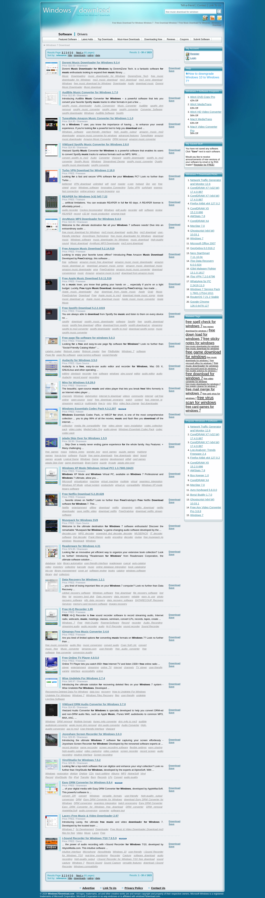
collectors (64, 574)
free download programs (109, 399)
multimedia (91, 403)
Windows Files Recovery (99, 695)
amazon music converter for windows (96, 135)
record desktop (70, 747)
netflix (115, 507)
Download (175, 68)
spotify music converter (86, 109)
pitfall (128, 459)
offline (98, 325)
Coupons (184, 39)
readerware (115, 563)
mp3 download (128, 79)
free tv (101, 403)
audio (159, 373)
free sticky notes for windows (203, 341)
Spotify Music (81, 161)
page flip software (66, 355)
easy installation (133, 425)
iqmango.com (89, 648)
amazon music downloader (77, 269)
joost (89, 399)
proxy (73, 187)
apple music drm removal (83, 725)
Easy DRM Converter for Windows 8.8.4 (87, 782)
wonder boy (93, 451)
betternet (67, 184)
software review (98, 570)
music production (100, 213)
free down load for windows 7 (200, 334)
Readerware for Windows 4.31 (81, 546)
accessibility (88, 671)
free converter (63, 652)
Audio (131, 83)
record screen (148, 751)
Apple (142, 291)
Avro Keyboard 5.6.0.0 (203, 489)
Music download (92, 87)
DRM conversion (83, 803)
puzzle (103, 462)
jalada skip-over (126, 462)
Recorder (115, 855)
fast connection (70, 191)
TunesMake (146, 135)
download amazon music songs (105, 265)
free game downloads (100, 455)
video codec (75, 429)
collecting (70, 567)
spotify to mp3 (119, 328)
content (139, 399)
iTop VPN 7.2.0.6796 (202, 276)
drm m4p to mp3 (127, 721)
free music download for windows (202, 348)
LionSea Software (55, 699)
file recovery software (145, 592)
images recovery (118, 604)
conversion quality (83, 652)
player (65, 667)
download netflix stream (149, 511)
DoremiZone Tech (138, 76)
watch (129, 399)
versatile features (132, 862)
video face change (129, 403)
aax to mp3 (73, 728)
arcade (58, 459)
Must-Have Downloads (128, 39)
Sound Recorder (150, 626)
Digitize (83, 773)
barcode (81, 567)
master (121, 184)
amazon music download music (144, 265)
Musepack (78, 540)
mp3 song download (150, 79)
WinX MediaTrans (201, 104)
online (99, 671)
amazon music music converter (133, 269)
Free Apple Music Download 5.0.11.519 (87, 278)
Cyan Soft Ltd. (129, 645)
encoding (117, 537)
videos (126, 396)
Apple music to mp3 (109, 295)
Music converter (70, 648)
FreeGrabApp (107, 269)
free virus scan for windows (201, 400)
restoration (62, 773)
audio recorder (70, 210)
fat (69, 596)
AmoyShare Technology (95, 236)
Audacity (67, 377)
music (80, 273)
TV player (141, 667)
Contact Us (158, 888)
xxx (118, 191)
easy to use (148, 596)
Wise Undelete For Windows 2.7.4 (83, 678)
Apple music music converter (138, 299)
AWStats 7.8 (197, 216)
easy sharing (155, 747)
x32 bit (85, 213)
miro (109, 403)
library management (65, 570)
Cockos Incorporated (91, 210)
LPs (110, 777)
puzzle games (127, 451)
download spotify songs (141, 328)
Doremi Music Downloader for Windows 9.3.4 (91, 62)
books (111, 570)
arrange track (118, 213)
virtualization (81, 481)
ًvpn (148, 184)
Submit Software (201, 39)
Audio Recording (152, 622)
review (158, 210)
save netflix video (87, 511)
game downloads (74, 462)
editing (65, 373)
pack (64, 429)
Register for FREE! (204, 164)
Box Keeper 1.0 (199, 475)
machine (94, 481)
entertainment (79, 507)
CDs (91, 773)
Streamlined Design (114, 161)
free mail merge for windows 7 (200, 391)
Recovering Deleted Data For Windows (66, 691)
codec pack (68, 433)
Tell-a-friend (188, 5)
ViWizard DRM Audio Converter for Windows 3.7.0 (94, 704)
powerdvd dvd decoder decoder (114, 533)
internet (149, 396)
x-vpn (131, 184)
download (157, 269)
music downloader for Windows (106, 76)
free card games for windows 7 (200, 408)
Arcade (112, 462)
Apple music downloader (77, 291)
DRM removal (119, 139)
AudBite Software (105, 113)
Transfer (84, 777)
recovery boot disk (83, 596)
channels (67, 396)
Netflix (65, 507)
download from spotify (115, 325)
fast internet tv (153, 399)
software (149, 210)
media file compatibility (87, 425)
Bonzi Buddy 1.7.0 (201, 494)
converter (104, 810)
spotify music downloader (77, 105)
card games (139, 459)
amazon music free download (96, 262)
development (117, 459)
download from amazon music (137, 273)
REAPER (67, 213)
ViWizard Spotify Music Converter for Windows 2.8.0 (95, 144)
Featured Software (68, 39)
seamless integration (150, 481)
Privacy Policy (134, 888)
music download (140, 239)
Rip (70, 777)
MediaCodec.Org (93, 429)
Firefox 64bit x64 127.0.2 (205, 203)
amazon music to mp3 (108, 273)
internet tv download (110, 396)
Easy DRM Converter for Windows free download (92, 806)
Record (125, 622)
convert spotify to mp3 (75, 157)
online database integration (111, 567)
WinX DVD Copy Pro (202, 96)
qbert (135, 455)
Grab (150, 291)
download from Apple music (119, 291)
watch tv (78, 403)
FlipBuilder (114, 351)
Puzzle (82, 455)
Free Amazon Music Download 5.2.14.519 (88, 248)
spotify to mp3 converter (75, 328)
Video (79, 833)
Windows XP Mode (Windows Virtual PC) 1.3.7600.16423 (98, 468)
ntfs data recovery (94, 600)
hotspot (140, 184)
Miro (115, 403)
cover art (83, 570)
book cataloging (137, 567)
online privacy (87, 191)
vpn (154, 184)
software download (144, 855)
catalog (120, 570)
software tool (118, 810)
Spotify (120, 113)
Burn (93, 777)
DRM (78, 799)
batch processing (127, 803)
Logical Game (71, 459)
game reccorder (89, 747)
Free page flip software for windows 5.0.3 (88, 337)
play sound (127, 373)
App (96, 291)
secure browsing (105, 191)
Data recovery (104, 596)
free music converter (56, 645)
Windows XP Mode (72, 485)
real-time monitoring (96, 855)
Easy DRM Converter (150, 803)
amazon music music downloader (134, 262)
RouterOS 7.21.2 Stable (204, 296)
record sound (80, 377)
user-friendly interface (98, 131)
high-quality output (72, 751)
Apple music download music (103, 299)
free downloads (122, 455)
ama (95, 269)
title (70, 55)
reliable (135, 596)
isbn (59, 563)
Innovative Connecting (113, 187)
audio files (132, 232)
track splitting (102, 773)
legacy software (70, 488)
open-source (78, 399)
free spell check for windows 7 (201, 324)
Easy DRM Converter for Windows (102, 799)
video (48, 567)
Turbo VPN (133, 187)
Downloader (119, 83)
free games (52, 451)
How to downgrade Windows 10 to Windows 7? (202, 77)
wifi (107, 184)
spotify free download (81, 325)
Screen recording (103, 754)
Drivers (82, 34)
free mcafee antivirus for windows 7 (202, 371)
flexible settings (138, 747)
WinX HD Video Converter (206, 111)
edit (141, 210)
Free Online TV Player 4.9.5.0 (80, 657)
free (160, 184)
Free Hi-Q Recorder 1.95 (77, 609)
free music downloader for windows (202, 364)
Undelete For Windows (58, 695)
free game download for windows (203, 354)
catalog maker (53, 351)
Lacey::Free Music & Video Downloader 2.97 (90, 815)
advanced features (129, 135)
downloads (80, 55)
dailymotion (91, 396)
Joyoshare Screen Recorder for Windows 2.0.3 (92, 734)
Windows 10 (119, 851)
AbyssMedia (104, 851)
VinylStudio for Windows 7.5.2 (81, 760)
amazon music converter (142, 139)
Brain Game (91, 462)
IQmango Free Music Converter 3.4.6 (85, 631)
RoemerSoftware (110, 622)
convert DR (69, 795)
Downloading (78, 76)
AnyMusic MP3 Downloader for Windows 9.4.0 (91, 218)
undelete (141, 695)
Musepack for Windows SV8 (80, 520)
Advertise (88, 888)
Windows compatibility (86, 866)
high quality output (125, 131)
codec (159, 429)
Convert (118, 777)
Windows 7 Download (58, 45)
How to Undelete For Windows (129, 691)
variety (65, 671)
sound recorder (131, 626)
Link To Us (215, 5)
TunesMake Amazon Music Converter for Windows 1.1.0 (97, 118)
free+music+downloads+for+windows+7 (203, 384)
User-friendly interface (92, 728)
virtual (134, 481)
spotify (65, 321)
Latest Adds (87, 39)
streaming (157, 325)
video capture (111, 751)
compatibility (133, 485)
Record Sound (94, 862)
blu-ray (49, 570)
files (117, 695)
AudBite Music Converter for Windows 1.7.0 (90, 92)
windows (114, 373)
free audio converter (127, 648)
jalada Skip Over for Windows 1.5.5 (84, 438)
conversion (68, 799)
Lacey (95, 833)
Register (194, 53)
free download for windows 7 (200, 376)
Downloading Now (153, 39)
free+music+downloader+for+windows (202, 346)
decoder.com (69, 533)
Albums (115, 773)
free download (123, 592)
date (97, 55)
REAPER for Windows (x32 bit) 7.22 (84, 196)
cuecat (126, 563)
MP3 (123, 773)
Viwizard (116, 157)
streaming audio (71, 626)
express (158, 187)
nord (113, 184)
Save (171, 71)
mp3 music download (105, 79)
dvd (56, 574)
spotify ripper (109, 109)
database (50, 563)
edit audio (121, 210)
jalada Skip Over (54, 462)
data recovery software (120, 600)
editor (137, 373)
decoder (128, 537)
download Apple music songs (139, 295)
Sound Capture (112, 862)
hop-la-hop (60, 455)
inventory (58, 567)
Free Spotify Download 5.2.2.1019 (83, 308)
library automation (73, 563)
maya (64, 451)
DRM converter (134, 806)
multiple (124, 481)
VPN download (82, 184)
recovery (106, 691)
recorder (132, 210)
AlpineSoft (133, 773)
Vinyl (143, 773)
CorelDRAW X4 (199, 220)
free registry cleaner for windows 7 (201, 386)
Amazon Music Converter (97, 139)
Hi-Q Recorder (114, 626)
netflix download (144, 507)
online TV (106, 667)
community (137, 396)
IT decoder (156, 533)
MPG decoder (86, 533)
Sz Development (85, 829)
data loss (95, 691)
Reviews (171, 39)
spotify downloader (72, 113)
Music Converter (126, 105)
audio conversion (88, 810)
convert (83, 795)
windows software (136, 570)
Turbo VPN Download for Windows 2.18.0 (88, 170)
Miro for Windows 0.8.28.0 (78, 382)
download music (145, 83)
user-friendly (106, 648)
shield (65, 187)
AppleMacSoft (69, 810)
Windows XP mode (152, 485)
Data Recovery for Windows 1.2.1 (83, 579)
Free (93, 295)
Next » (79, 52)
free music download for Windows (92, 83)
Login (193, 58)
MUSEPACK (141, 533)
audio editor (148, 373)
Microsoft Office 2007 (203, 243)
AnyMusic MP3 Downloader (104, 243)
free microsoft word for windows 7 (202, 368)
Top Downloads (105, 39)
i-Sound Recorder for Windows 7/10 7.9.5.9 (89, 838)
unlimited (98, 184)
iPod (76, 777)
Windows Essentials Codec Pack (136, 429)
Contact (201, 5)
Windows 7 (128, 351)
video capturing (93, 751)
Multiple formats (82, 721)
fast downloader (149, 403)
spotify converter (128, 109)
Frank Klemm (95, 537)
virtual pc (120, 485)
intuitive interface (83, 754)
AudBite (143, 105)
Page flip (50, 355)
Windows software (72, 131)
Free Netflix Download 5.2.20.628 (83, 494)
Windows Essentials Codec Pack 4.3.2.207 (89, 408)
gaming (104, 459)
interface (75, 671)
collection (67, 425)
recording (94, 377)
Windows (67, 83)
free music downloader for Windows (131, 236)
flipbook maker (71, 351)
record (77, 213)
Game (95, 459)
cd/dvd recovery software (76, 592)
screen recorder (129, 751)
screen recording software (113, 747)
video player (115, 425)
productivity (107, 485)
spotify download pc (139, 325)
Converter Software (151, 109)
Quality (158, 161)
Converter (104, 157)
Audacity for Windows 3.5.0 (79, 360)
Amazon (89, 273)
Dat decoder (80, 537)
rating (90, 55)
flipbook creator (90, 351)
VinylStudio (61, 777)
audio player (110, 429)
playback (76, 373)
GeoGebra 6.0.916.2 (202, 248)
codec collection (153, 425)
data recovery (122, 596)
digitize (74, 773)
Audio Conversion (104, 105)
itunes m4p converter (105, 721)
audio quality (131, 777)
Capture (127, 855)
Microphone (89, 851)
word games (110, 451)
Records (102, 777)
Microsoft (67, 481)
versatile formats (112, 795)
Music (65, 76)
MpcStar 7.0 (197, 225)
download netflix (108, 511)
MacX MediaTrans (201, 119)
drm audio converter (109, 725)
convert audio (111, 645)
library (48, 574)
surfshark (147, 187)
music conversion (92, 645)
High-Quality (91, 622)
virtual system (92, 485)
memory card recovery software (90, 604)
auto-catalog (139, 563)
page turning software (89, 355)
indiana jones (76, 451)
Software (65, 34)
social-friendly (109, 355)
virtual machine (109, 481)
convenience (69, 273)
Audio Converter (130, 725)
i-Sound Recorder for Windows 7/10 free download (126, 859)
